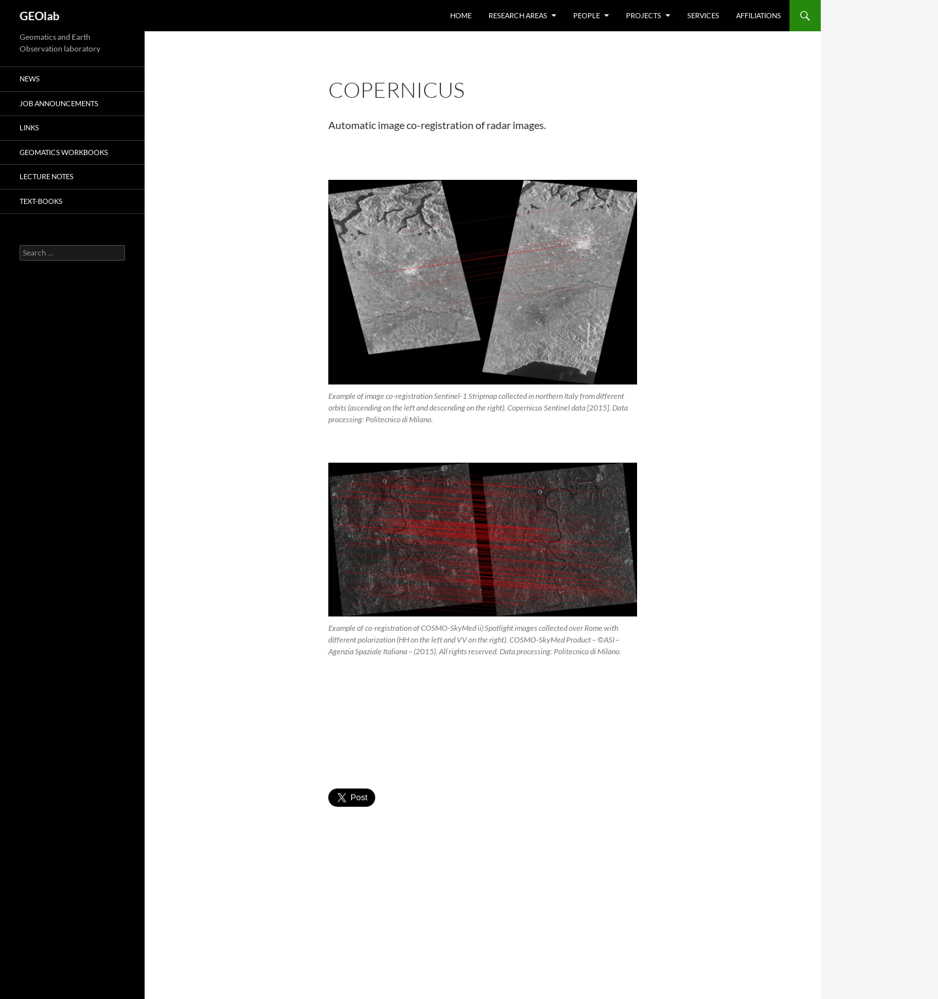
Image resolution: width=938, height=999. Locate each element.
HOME (461, 15)
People (586, 15)
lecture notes (47, 176)
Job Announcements (59, 103)
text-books (41, 201)
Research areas (518, 15)
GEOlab (39, 15)
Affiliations (758, 15)
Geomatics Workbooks (64, 152)
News (30, 78)
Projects (643, 15)
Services (703, 15)
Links (29, 127)
